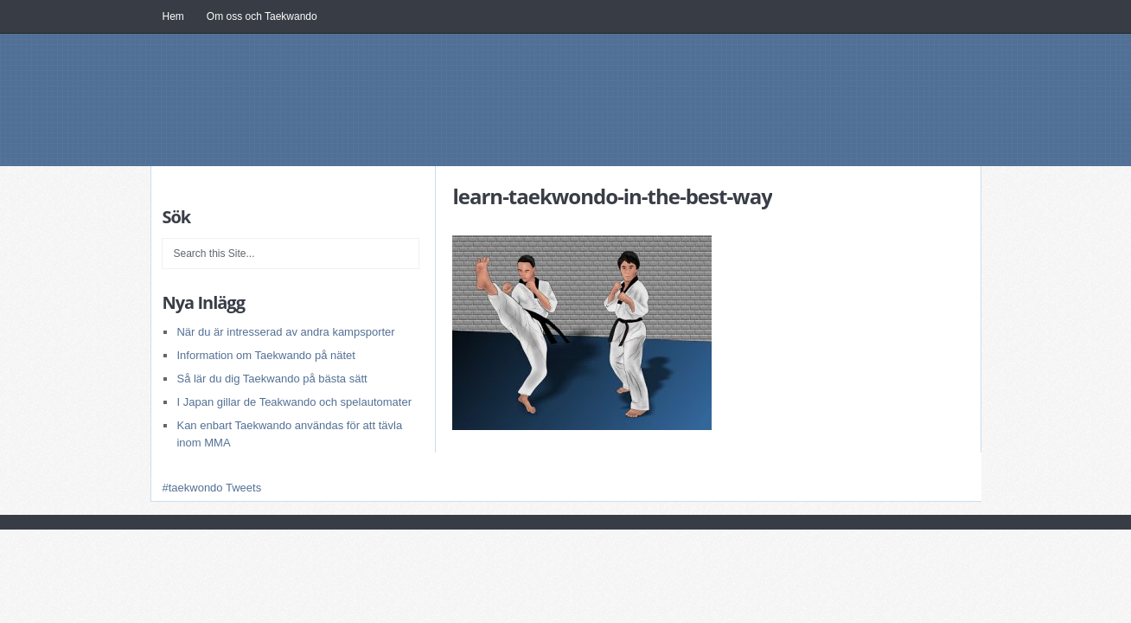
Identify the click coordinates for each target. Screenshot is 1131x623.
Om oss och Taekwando (262, 16)
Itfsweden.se (530, 116)
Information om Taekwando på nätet (265, 355)
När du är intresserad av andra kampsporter (285, 331)
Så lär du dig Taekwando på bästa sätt (271, 378)
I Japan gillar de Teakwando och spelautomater (294, 401)
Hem (173, 16)
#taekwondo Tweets (211, 487)
